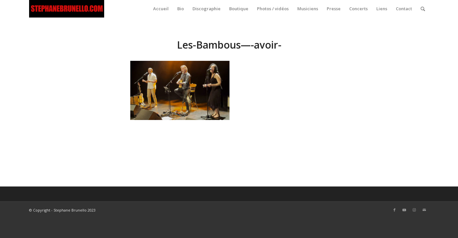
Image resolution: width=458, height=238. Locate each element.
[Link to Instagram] (414, 210)
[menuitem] (161, 9)
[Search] (422, 9)
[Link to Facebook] (394, 210)
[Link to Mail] (424, 210)
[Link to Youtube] (404, 210)
